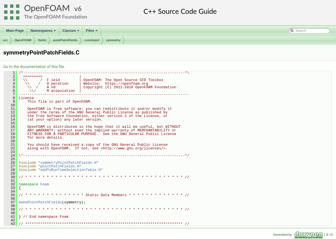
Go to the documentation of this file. (34, 66)
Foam (44, 184)
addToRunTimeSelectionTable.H (70, 169)
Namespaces (43, 32)
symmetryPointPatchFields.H (68, 162)
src (5, 40)
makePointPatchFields (40, 202)
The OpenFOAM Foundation (55, 17)
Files (92, 32)
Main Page (15, 30)
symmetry (113, 40)
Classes (71, 32)
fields (42, 40)
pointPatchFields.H (59, 166)
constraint (91, 40)
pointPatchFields (65, 40)
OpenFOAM (47, 8)
